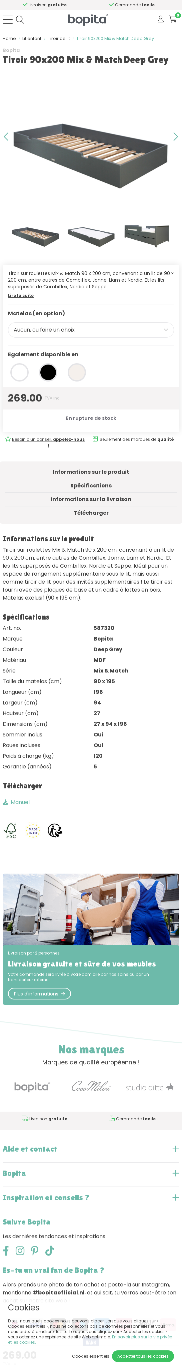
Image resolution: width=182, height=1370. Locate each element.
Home (9, 38)
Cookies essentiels (90, 1356)
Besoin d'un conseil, (48, 5)
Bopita (11, 50)
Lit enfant (31, 38)
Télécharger (91, 513)
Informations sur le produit (91, 472)
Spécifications (91, 485)
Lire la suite (21, 295)
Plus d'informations (39, 993)
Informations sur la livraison (91, 499)
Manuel (16, 802)
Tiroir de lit (59, 38)
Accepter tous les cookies (143, 1356)
